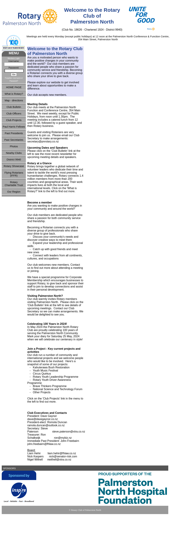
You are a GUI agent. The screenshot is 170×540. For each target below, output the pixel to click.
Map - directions (14, 100)
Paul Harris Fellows (14, 126)
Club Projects (13, 120)
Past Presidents (14, 133)
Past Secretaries (13, 139)
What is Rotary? (14, 93)
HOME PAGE (14, 87)
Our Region (14, 191)
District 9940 (14, 159)
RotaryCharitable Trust (14, 184)
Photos (14, 146)
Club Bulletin (14, 106)
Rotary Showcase (14, 166)
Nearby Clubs (14, 152)
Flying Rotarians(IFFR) (13, 174)
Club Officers (13, 113)
